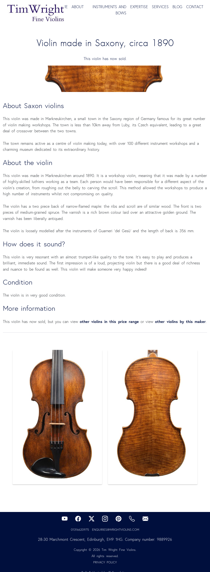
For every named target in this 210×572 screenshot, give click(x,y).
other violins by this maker (180, 321)
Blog (177, 6)
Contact (194, 6)
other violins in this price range (109, 321)
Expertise (139, 6)
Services (160, 6)
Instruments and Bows (109, 9)
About (78, 6)
